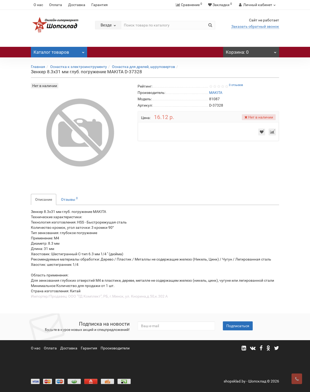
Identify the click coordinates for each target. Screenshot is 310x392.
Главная (38, 67)
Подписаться (237, 326)
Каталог (59, 51)
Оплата (55, 5)
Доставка (76, 5)
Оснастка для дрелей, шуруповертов (143, 67)
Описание (43, 199)
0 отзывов (236, 85)
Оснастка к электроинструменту (78, 67)
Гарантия (99, 5)
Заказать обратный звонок (255, 26)
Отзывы (69, 199)
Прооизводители (115, 348)
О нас (38, 5)
